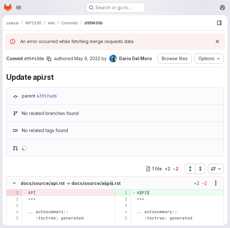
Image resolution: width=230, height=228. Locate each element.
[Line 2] (13, 199)
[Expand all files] (190, 169)
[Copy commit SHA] (49, 59)
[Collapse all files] (200, 169)
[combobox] (216, 169)
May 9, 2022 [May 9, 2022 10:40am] (87, 58)
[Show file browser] (219, 23)
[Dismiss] (217, 41)
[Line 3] (13, 205)
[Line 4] (13, 212)
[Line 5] (13, 218)
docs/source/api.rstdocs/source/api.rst (71, 183)
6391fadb (47, 96)
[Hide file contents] (14, 183)
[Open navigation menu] (19, 8)
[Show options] (216, 183)
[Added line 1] (122, 193)
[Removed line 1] (13, 193)
